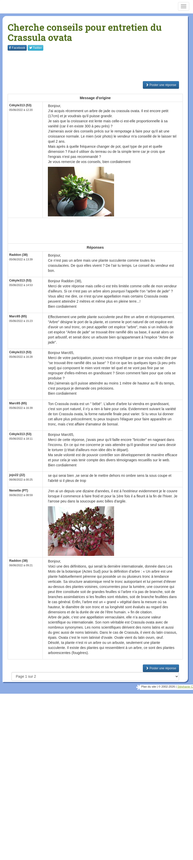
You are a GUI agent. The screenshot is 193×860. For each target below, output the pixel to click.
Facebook (17, 48)
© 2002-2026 (166, 686)
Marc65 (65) (18, 316)
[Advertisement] (100, 65)
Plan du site (148, 686)
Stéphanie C (185, 686)
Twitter (35, 48)
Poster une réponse (161, 85)
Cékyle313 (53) (20, 105)
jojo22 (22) (17, 475)
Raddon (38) (18, 255)
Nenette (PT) (18, 490)
